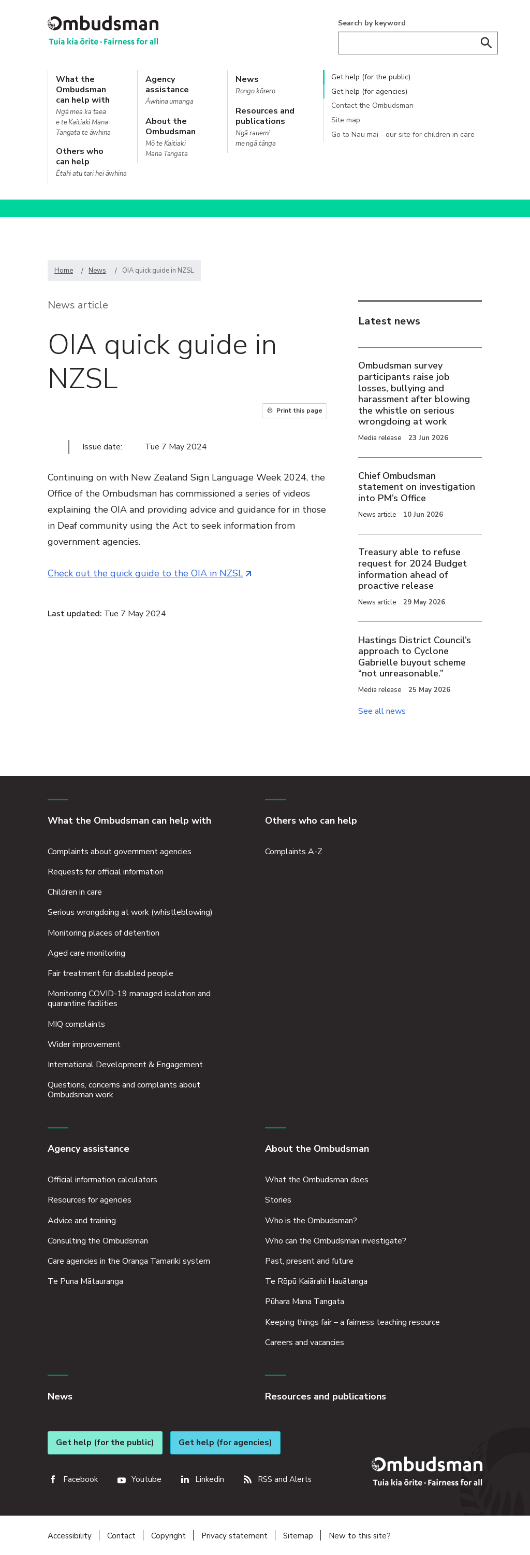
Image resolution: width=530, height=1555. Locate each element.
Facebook (80, 1477)
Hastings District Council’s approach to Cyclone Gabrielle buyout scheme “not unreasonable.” (414, 657)
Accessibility (70, 1534)
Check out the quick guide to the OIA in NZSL (149, 573)
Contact (121, 1534)
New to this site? (360, 1534)
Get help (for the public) (370, 77)
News (97, 270)
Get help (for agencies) (369, 91)
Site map (345, 120)
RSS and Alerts (285, 1477)
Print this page (299, 410)
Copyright (168, 1534)
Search (486, 43)
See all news (382, 711)
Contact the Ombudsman (372, 105)
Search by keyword (372, 23)
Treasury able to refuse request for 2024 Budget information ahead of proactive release (412, 569)
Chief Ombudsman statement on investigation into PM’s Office (416, 487)
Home (63, 270)
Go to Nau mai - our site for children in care (403, 134)
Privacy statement (234, 1534)
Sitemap (298, 1534)
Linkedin (209, 1477)
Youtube (146, 1477)
